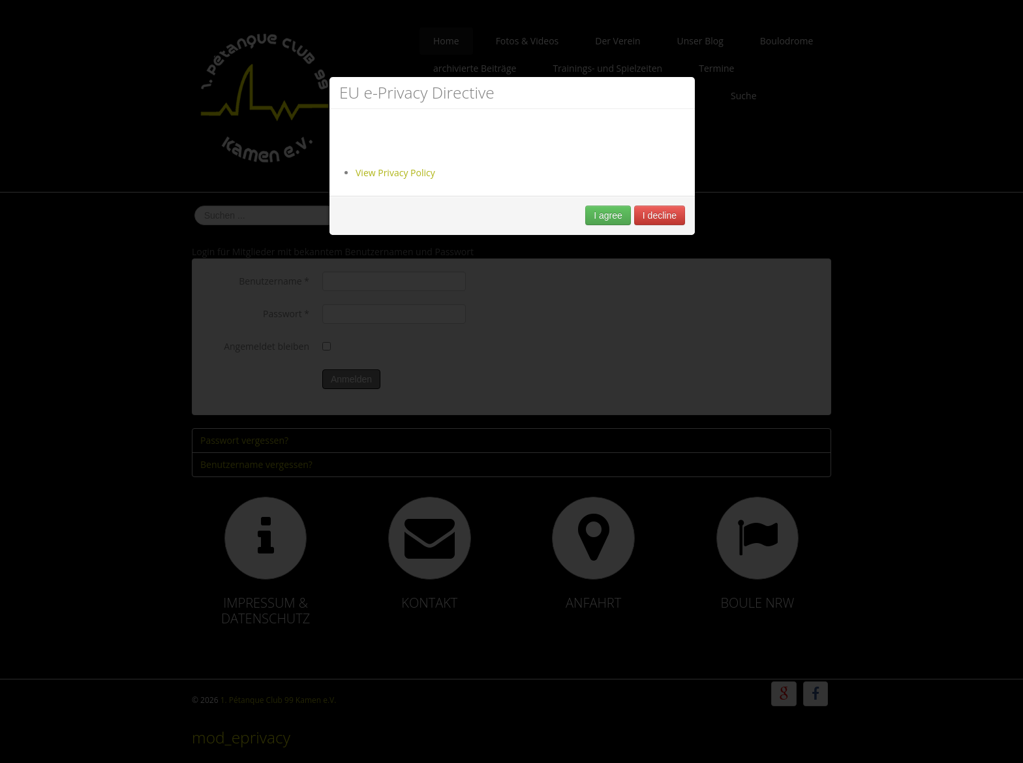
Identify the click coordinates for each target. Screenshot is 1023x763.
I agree (608, 215)
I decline (660, 215)
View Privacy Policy (395, 172)
